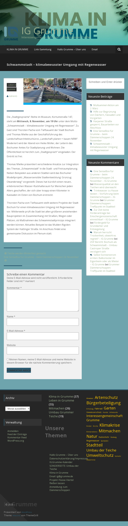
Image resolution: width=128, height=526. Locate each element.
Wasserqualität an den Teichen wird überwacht (104, 185)
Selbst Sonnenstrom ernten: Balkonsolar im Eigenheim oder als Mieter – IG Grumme (104, 259)
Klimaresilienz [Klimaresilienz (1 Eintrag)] (91, 436)
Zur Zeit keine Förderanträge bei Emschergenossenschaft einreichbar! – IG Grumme (104, 214)
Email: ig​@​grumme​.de (61, 481)
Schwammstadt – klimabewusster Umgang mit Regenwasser (104, 147)
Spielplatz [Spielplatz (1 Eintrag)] (104, 445)
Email (95, 49)
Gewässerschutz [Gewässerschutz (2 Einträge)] (93, 417)
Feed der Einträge (17, 439)
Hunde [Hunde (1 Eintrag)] (105, 417)
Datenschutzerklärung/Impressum (64, 463)
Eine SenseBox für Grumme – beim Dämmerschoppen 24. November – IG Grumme (103, 176)
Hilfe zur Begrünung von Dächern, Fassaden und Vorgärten (105, 115)
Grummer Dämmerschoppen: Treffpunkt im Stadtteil (102, 203)
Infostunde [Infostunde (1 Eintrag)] (113, 417)
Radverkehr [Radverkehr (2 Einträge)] (104, 441)
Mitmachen (56, 413)
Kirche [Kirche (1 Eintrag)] (95, 431)
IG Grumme (47, 30)
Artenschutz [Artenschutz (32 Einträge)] (106, 402)
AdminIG (13, 96)
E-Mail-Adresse (16, 335)
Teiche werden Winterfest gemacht (25, 253)
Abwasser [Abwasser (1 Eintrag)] (89, 403)
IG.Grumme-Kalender (61, 466)
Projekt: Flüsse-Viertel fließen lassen (62, 486)
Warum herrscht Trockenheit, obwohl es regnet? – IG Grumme (103, 235)
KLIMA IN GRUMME (17, 49)
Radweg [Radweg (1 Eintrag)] (113, 442)
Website (11, 349)
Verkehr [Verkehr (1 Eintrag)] (118, 461)
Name (11, 321)
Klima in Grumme (61, 401)
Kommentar (14, 287)
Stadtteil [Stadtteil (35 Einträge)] (94, 449)
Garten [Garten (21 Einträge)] (110, 412)
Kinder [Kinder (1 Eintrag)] (89, 431)
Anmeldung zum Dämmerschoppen (60, 493)
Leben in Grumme (61, 405)
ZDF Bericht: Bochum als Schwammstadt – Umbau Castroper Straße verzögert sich (103, 246)
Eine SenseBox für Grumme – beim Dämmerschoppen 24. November (102, 135)
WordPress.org (15, 445)
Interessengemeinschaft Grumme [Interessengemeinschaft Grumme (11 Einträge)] (104, 422)
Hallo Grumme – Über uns (71, 49)
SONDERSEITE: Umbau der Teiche (64, 472)
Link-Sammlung (42, 49)
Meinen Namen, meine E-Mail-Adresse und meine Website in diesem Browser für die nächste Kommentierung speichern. (41, 366)
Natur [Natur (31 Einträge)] (91, 441)
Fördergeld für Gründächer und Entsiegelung (100, 226)
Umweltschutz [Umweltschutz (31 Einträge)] (100, 460)
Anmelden (12, 435)
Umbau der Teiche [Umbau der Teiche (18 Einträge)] (101, 454)
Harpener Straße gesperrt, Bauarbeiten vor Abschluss (104, 124)
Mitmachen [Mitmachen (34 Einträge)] (109, 435)
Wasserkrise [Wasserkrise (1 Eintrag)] (90, 464)
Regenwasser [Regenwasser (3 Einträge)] (92, 445)
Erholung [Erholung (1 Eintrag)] (89, 413)
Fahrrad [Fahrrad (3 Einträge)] (98, 413)
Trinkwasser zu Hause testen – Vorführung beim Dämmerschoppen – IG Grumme (104, 195)
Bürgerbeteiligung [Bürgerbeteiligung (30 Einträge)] (103, 407)
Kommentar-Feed (17, 442)
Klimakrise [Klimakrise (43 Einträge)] (109, 430)
